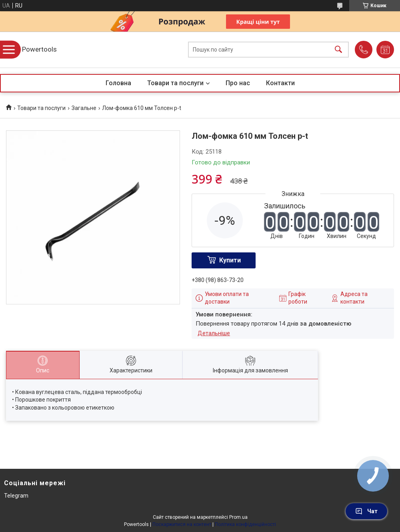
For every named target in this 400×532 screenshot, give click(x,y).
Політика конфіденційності (245, 524)
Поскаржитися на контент (181, 524)
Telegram (16, 495)
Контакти (280, 83)
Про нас (238, 83)
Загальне (84, 108)
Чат (366, 511)
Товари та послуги (175, 83)
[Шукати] (338, 49)
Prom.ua (238, 517)
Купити (230, 260)
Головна (118, 83)
